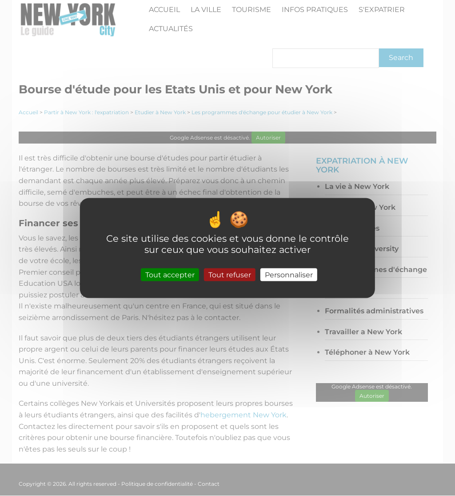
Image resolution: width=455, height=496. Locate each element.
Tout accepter (170, 274)
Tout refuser (229, 274)
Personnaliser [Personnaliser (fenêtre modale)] (289, 274)
